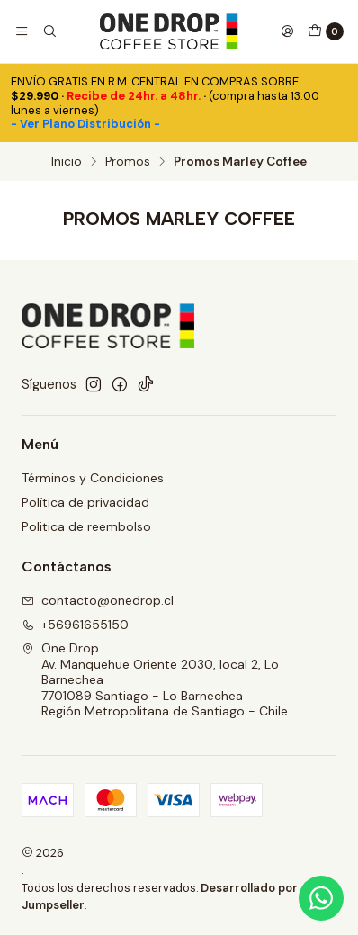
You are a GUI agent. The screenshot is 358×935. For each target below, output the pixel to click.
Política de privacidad (85, 502)
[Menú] (21, 31)
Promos (127, 162)
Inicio (66, 162)
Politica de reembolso (86, 526)
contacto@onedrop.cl (98, 600)
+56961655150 (75, 624)
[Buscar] (48, 31)
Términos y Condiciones (93, 478)
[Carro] (325, 31)
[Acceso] (287, 31)
